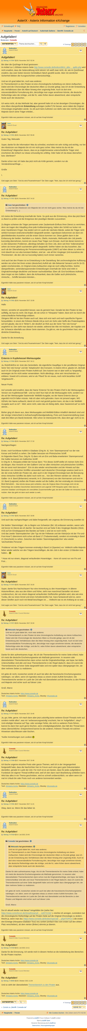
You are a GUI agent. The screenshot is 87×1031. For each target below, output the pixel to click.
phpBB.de (53, 1023)
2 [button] (75, 44)
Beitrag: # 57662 (8, 361)
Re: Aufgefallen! (9, 132)
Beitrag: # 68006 (8, 981)
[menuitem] (17, 26)
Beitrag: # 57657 (8, 198)
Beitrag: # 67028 (8, 835)
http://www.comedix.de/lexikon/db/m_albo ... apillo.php (57, 67)
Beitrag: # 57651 (8, 135)
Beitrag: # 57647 (8, 60)
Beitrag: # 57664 (8, 441)
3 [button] (78, 44)
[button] (85, 44)
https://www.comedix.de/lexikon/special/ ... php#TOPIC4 (48, 919)
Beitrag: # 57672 (8, 623)
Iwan (9, 123)
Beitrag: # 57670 (8, 585)
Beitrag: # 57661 (8, 300)
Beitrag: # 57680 (8, 760)
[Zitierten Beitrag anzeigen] (27, 205)
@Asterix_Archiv (33, 696)
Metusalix (12, 630)
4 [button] (81, 44)
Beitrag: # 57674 (8, 714)
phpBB (36, 1018)
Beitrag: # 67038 (8, 948)
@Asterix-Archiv (12, 696)
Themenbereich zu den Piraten (41, 985)
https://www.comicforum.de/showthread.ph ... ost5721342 (26, 913)
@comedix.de (52, 696)
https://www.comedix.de (29, 694)
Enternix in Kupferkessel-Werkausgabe (21, 358)
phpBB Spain (46, 1020)
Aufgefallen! (9, 36)
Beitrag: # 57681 (8, 804)
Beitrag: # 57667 (8, 516)
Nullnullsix (13, 48)
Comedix (13, 40)
